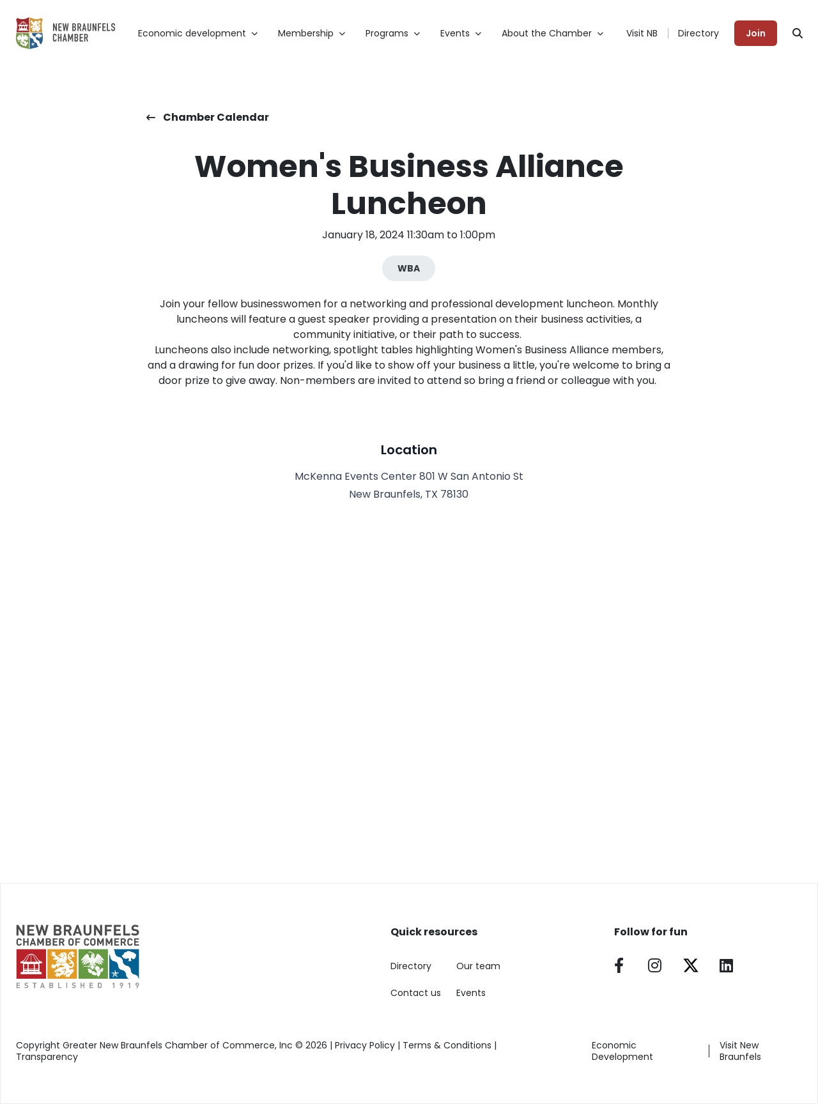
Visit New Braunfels (740, 1051)
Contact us (415, 992)
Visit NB (642, 33)
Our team (478, 966)
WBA (408, 268)
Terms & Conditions (447, 1045)
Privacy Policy (365, 1045)
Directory (698, 33)
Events (471, 992)
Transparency (47, 1056)
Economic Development (622, 1051)
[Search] (797, 33)
